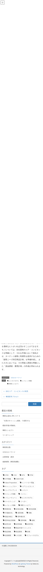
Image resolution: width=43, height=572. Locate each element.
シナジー (25, 490)
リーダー (23, 501)
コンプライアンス (11, 490)
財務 (28, 531)
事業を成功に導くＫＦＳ (11, 416)
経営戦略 (19, 524)
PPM (31, 475)
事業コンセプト (14, 384)
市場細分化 (8, 513)
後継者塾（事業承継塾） (11, 462)
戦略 (30, 513)
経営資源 (8, 528)
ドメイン (23, 494)
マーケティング (10, 501)
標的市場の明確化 (9, 425)
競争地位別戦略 (10, 520)
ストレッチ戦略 (10, 494)
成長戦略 (21, 513)
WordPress (15, 564)
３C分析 (19, 535)
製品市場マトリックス (23, 528)
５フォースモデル (33, 535)
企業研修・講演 (8, 457)
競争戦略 (23, 520)
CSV (15, 475)
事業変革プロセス (12, 397)
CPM (6, 475)
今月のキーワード (16, 378)
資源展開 (8, 535)
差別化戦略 (32, 509)
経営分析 (8, 524)
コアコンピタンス (28, 486)
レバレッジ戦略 (27, 381)
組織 (33, 520)
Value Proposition (11, 482)
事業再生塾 (7, 447)
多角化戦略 (20, 509)
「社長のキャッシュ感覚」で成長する (16, 421)
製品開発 (19, 531)
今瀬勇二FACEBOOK (9, 546)
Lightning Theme (25, 564)
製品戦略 (8, 531)
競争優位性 (21, 516)
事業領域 (8, 509)
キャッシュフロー (11, 486)
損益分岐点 (8, 516)
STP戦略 (8, 479)
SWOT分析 (20, 479)
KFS (23, 475)
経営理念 (30, 524)
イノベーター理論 (28, 482)
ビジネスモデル (14, 381)
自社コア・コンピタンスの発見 (17, 391)
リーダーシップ (8, 435)
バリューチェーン (11, 498)
